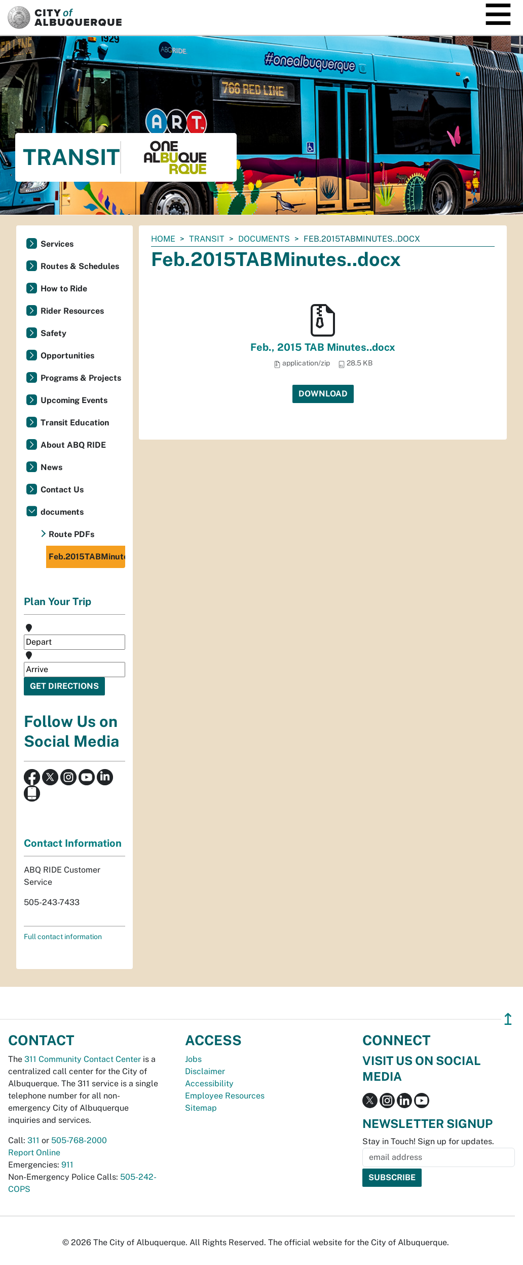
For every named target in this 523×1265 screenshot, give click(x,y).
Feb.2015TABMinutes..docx (87, 556)
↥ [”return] (508, 1019)
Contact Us (62, 489)
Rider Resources (72, 311)
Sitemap (201, 1108)
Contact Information (73, 843)
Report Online (34, 1152)
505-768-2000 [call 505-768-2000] (79, 1140)
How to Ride (64, 288)
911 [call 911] (67, 1165)
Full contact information (63, 937)
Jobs (193, 1059)
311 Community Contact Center (82, 1059)
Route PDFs (71, 534)
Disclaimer (205, 1071)
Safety (53, 333)
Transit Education (75, 422)
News (51, 467)
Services (57, 244)
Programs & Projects (81, 378)
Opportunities (67, 355)
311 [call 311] (33, 1140)
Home (163, 239)
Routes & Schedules (80, 266)
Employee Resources (225, 1096)
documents (264, 239)
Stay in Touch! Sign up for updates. (428, 1141)
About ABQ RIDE (73, 445)
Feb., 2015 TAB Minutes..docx (322, 347)
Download (323, 393)
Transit (207, 239)
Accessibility (209, 1083)
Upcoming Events (74, 400)
